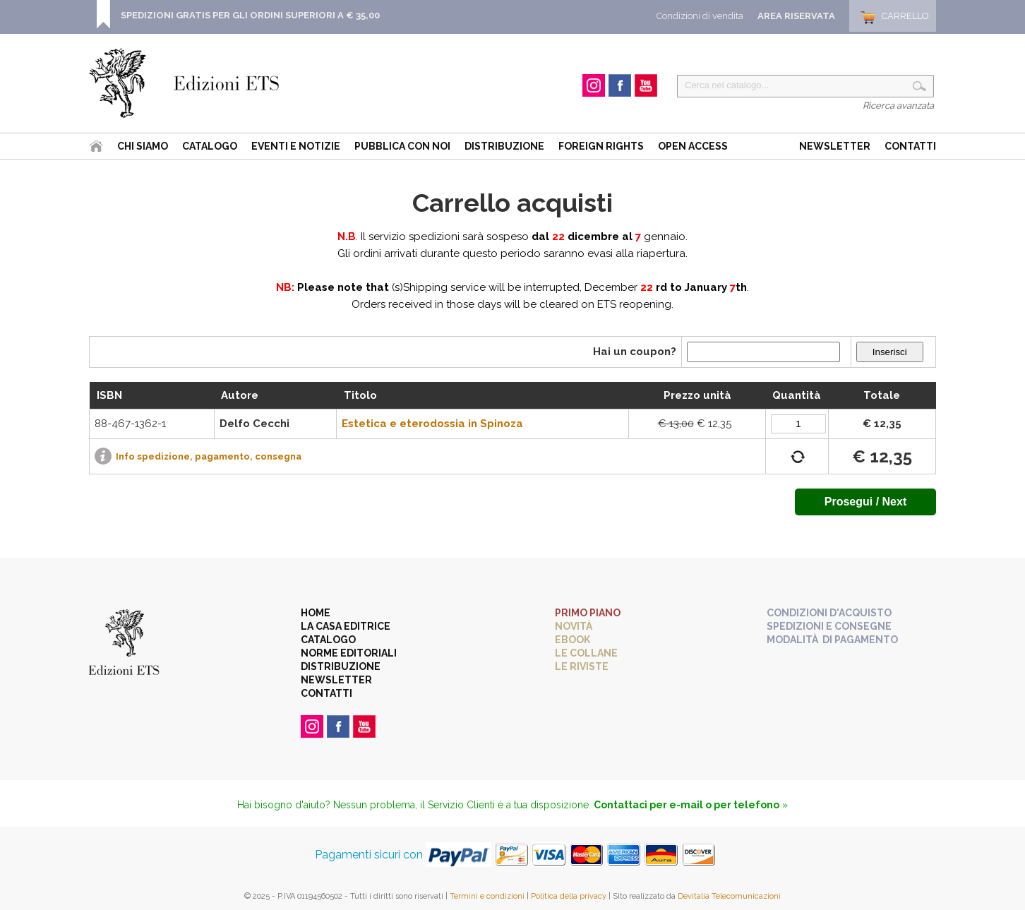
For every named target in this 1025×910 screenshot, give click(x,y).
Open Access (693, 146)
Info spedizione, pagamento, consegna (208, 456)
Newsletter (834, 146)
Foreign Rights (601, 146)
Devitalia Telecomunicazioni (729, 896)
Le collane (586, 653)
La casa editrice (345, 626)
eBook (572, 639)
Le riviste (582, 666)
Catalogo (209, 146)
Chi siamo (142, 146)
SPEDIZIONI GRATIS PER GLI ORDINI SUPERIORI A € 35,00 (250, 15)
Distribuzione (504, 146)
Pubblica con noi (402, 146)
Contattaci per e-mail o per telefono (686, 804)
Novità (573, 626)
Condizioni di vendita (700, 16)
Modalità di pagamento (832, 639)
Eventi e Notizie (295, 146)
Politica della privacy (568, 896)
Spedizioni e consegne (829, 626)
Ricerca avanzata (898, 105)
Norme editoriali (349, 653)
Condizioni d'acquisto (829, 612)
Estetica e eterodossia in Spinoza (432, 423)
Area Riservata (796, 16)
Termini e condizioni (487, 896)
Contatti (910, 146)
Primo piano (588, 612)
